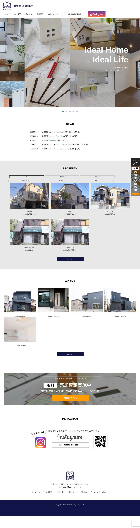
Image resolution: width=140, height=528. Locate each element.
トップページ (36, 503)
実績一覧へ (70, 365)
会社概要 (17, 14)
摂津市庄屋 (54, 140)
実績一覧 (71, 503)
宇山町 (59, 136)
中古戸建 (54, 177)
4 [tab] (73, 111)
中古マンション (71, 177)
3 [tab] (70, 111)
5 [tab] (77, 111)
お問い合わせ (53, 14)
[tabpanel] (70, 59)
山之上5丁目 (61, 132)
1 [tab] (63, 111)
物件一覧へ (70, 265)
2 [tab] (66, 111)
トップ (7, 14)
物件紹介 (29, 14)
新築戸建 (36, 177)
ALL (18, 177)
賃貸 (107, 177)
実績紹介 (40, 14)
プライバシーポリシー (101, 503)
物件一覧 (60, 503)
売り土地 (89, 177)
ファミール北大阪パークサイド (68, 144)
